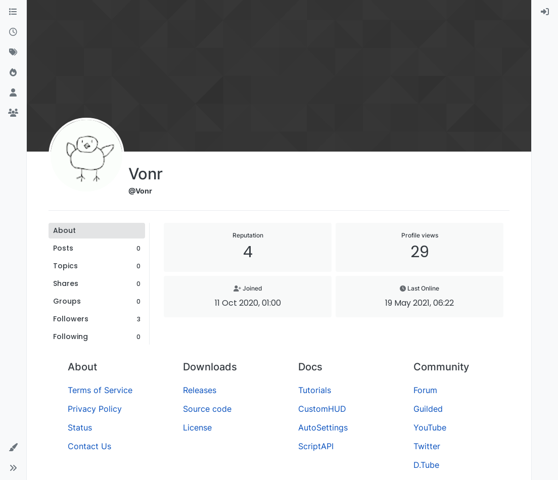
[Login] (545, 12)
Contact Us (89, 446)
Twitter (426, 446)
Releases (199, 390)
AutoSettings (323, 427)
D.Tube (426, 465)
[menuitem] (545, 12)
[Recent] (13, 32)
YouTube (429, 427)
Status (80, 427)
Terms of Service (100, 390)
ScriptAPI (316, 446)
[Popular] (13, 73)
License (197, 427)
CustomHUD (322, 409)
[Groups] (13, 113)
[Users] (13, 93)
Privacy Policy (95, 409)
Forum (425, 390)
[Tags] (13, 52)
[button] (13, 448)
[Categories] (13, 12)
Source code (207, 409)
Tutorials (314, 390)
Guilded (428, 409)
